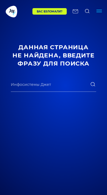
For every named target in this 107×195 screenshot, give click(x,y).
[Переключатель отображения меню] (99, 11)
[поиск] (93, 84)
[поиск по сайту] (87, 11)
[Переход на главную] (16, 11)
